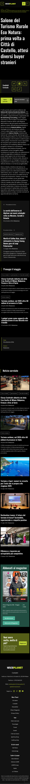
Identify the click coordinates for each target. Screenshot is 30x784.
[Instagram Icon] (14, 691)
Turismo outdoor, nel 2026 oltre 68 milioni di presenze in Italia (14, 302)
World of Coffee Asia (8, 234)
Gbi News (15, 747)
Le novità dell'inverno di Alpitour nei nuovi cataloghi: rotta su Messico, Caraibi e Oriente (14, 214)
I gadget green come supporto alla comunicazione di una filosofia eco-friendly (14, 320)
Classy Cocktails (5, 275)
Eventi (15, 730)
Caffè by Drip (15, 740)
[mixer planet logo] (15, 667)
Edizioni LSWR (15, 762)
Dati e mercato (15, 721)
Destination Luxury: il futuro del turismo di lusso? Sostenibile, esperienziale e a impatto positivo (14, 518)
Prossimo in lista (9, 230)
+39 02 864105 (18, 680)
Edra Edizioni (15, 758)
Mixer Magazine (15, 710)
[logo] (10, 3)
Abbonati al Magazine (11, 623)
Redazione (17, 221)
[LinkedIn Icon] (20, 691)
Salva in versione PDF (21, 100)
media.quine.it (12, 684)
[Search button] (27, 3)
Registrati (23, 643)
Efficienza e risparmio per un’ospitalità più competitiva (12, 552)
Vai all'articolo (9, 618)
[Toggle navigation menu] (2, 3)
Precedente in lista (9, 204)
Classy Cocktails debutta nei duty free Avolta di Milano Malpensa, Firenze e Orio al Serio (14, 281)
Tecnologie (15, 724)
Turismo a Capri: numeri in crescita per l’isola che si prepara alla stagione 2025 (14, 483)
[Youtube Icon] (22, 691)
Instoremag (15, 751)
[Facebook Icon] (17, 691)
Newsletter (15, 707)
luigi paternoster (18, 234)
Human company (5, 297)
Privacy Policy (15, 713)
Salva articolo (7, 100)
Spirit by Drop (15, 737)
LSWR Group (15, 765)
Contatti (15, 703)
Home (2, 9)
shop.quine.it (20, 684)
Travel (7, 9)
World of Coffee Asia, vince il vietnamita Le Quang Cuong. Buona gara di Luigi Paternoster (14, 242)
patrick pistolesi (14, 275)
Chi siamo (15, 700)
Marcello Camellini (24, 275)
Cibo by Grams (15, 733)
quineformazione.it (15, 686)
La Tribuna (15, 771)
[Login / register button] (24, 3)
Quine (15, 768)
